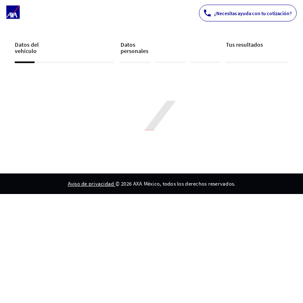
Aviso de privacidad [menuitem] (91, 183)
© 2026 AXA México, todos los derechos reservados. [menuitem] (175, 183)
